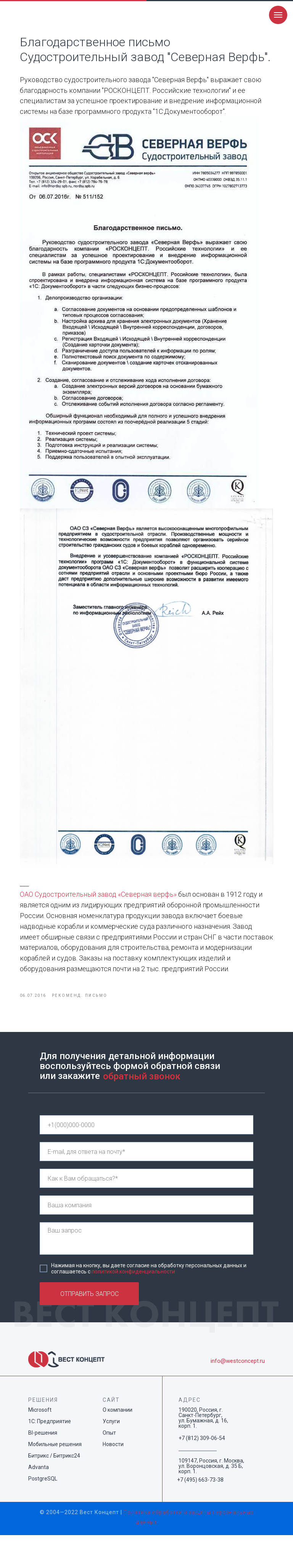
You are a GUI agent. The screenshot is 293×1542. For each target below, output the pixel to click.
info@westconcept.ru (238, 1367)
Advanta (38, 1474)
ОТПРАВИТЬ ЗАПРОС (89, 1300)
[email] (146, 1158)
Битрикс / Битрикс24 (54, 1462)
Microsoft (40, 1417)
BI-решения (42, 1440)
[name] (146, 1185)
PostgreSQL (42, 1485)
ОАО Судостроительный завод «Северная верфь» (102, 898)
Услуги (111, 1428)
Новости (113, 1451)
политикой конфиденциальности (133, 1278)
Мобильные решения (55, 1451)
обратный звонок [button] (141, 1083)
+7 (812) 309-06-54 (202, 1445)
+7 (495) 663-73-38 (200, 1487)
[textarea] (146, 1245)
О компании (117, 1417)
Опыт (109, 1440)
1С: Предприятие (49, 1428)
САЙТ (111, 1407)
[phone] (146, 1131)
